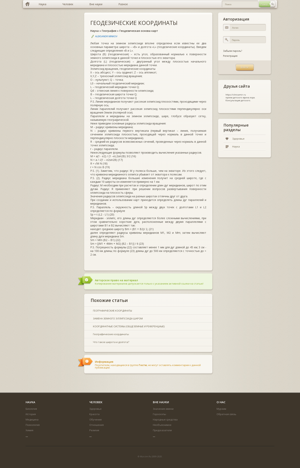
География (109, 31)
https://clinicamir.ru (236, 94)
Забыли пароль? (232, 51)
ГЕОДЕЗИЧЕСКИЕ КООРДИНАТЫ (134, 22)
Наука (94, 31)
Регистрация (230, 56)
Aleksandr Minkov (106, 36)
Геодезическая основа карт (138, 31)
